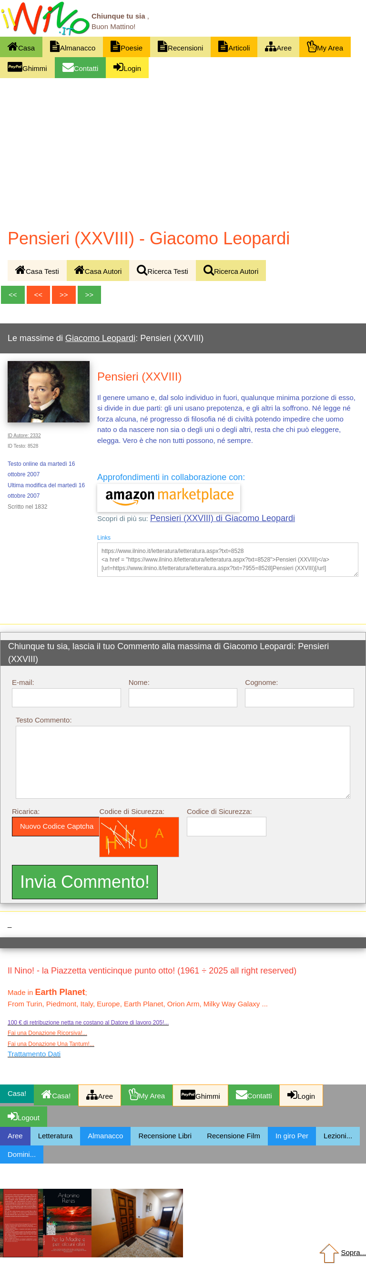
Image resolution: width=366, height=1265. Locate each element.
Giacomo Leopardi (100, 338)
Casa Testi (37, 269)
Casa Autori (98, 269)
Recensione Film (233, 1136)
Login (127, 66)
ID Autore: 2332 (24, 435)
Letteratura (55, 1136)
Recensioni (180, 46)
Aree (278, 46)
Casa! (56, 1094)
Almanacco (72, 46)
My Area (325, 46)
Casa (21, 46)
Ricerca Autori (230, 269)
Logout (24, 1116)
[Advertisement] (183, 149)
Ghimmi (27, 66)
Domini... (22, 1154)
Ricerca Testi (162, 269)
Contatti (80, 66)
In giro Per (291, 1136)
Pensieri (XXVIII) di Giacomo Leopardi (222, 518)
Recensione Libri (165, 1136)
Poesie (126, 46)
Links (104, 537)
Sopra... (341, 1252)
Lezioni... (338, 1136)
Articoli (234, 46)
